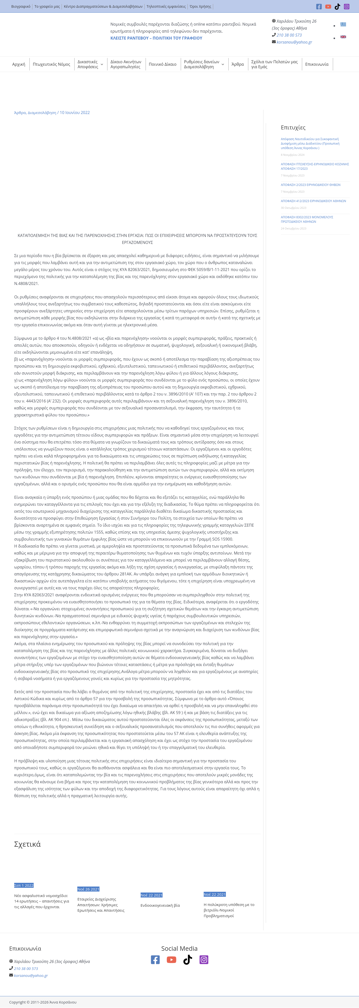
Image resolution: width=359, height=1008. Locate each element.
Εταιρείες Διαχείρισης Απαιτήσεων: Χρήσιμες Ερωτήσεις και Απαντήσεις (102, 905)
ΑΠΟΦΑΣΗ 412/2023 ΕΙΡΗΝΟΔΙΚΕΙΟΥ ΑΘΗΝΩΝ (313, 201)
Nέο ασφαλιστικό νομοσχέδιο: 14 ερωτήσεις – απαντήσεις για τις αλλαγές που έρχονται (42, 901)
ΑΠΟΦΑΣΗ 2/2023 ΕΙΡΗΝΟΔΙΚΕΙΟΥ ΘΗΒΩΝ (311, 185)
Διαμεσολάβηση (43, 112)
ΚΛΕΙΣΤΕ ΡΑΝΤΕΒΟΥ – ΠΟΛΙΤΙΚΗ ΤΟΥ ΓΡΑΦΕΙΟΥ (156, 38)
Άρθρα (20, 112)
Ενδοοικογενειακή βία (161, 905)
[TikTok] (337, 6)
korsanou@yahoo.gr (294, 42)
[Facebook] (319, 6)
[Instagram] (347, 6)
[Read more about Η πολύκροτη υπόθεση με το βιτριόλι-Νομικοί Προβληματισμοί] (232, 872)
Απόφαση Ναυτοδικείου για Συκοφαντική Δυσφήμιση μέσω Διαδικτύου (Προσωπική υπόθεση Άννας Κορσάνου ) (310, 143)
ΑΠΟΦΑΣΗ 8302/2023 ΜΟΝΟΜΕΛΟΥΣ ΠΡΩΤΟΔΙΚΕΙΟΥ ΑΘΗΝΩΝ (307, 219)
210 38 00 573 (289, 35)
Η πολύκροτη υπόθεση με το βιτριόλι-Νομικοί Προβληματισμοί (230, 910)
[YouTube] (328, 6)
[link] (344, 25)
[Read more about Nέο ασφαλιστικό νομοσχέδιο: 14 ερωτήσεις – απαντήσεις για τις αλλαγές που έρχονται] (42, 867)
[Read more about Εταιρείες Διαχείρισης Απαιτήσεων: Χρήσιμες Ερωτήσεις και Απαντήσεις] (105, 869)
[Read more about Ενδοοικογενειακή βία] (169, 872)
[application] (100, 64)
